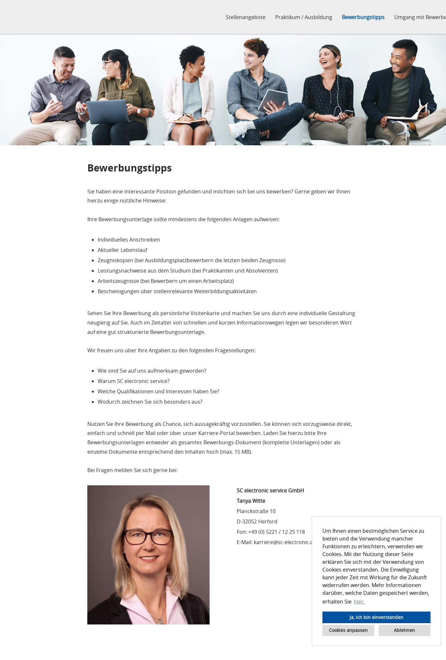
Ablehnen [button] (404, 630)
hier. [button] (359, 601)
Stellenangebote (246, 17)
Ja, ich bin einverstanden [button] (376, 617)
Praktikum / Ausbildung (303, 17)
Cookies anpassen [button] (348, 630)
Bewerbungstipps (363, 17)
